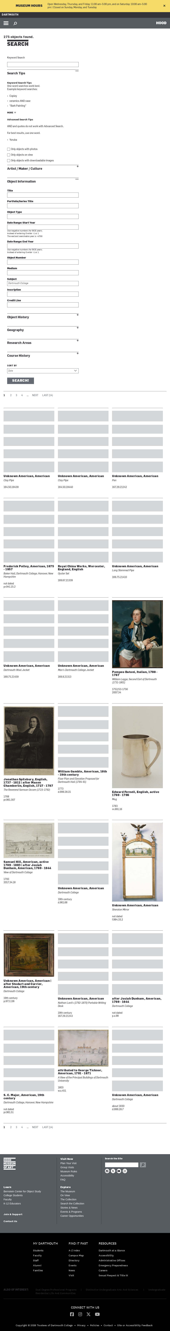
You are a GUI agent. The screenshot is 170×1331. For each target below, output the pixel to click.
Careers (103, 1270)
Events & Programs (71, 1211)
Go (143, 1164)
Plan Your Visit (68, 1163)
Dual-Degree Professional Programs (56, 1289)
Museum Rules (68, 1171)
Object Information (21, 181)
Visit (71, 1275)
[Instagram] (80, 1314)
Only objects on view (22, 155)
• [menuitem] (87, 1325)
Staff (36, 1260)
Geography (15, 330)
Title (10, 191)
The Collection (68, 1199)
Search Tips (16, 73)
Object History (18, 317)
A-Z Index (74, 1250)
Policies (94, 1325)
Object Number (16, 258)
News (72, 1270)
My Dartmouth (45, 1243)
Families (38, 1270)
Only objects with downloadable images (32, 160)
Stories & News (69, 1207)
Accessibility (67, 1175)
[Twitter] (88, 1314)
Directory (74, 1260)
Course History (18, 356)
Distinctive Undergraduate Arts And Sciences (112, 1289)
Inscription (14, 290)
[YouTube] (97, 1314)
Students (38, 1250)
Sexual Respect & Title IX (113, 1275)
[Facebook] (72, 1314)
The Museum (67, 1191)
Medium (12, 268)
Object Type (14, 212)
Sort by (12, 366)
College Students (13, 1195)
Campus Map (76, 1255)
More (10, 113)
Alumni (37, 1265)
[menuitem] (46, 1258)
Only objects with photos (24, 149)
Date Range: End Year (20, 241)
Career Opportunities (72, 1215)
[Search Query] (122, 1164)
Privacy (81, 1325)
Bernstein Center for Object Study (22, 1191)
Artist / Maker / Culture (24, 169)
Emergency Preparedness (113, 1265)
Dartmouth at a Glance (112, 1250)
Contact (108, 1325)
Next (35, 395)
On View (65, 1195)
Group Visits (67, 1167)
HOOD (161, 23)
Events (73, 1265)
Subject (12, 279)
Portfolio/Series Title (20, 201)
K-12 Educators (12, 1203)
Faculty (8, 1199)
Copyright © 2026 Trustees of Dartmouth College (44, 1325)
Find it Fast (78, 1243)
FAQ (62, 1179)
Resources (107, 1243)
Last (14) (47, 395)
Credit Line (14, 300)
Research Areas (19, 343)
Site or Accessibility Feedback (134, 1325)
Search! (20, 381)
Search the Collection (72, 1203)
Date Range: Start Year (21, 223)
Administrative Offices (112, 1260)
